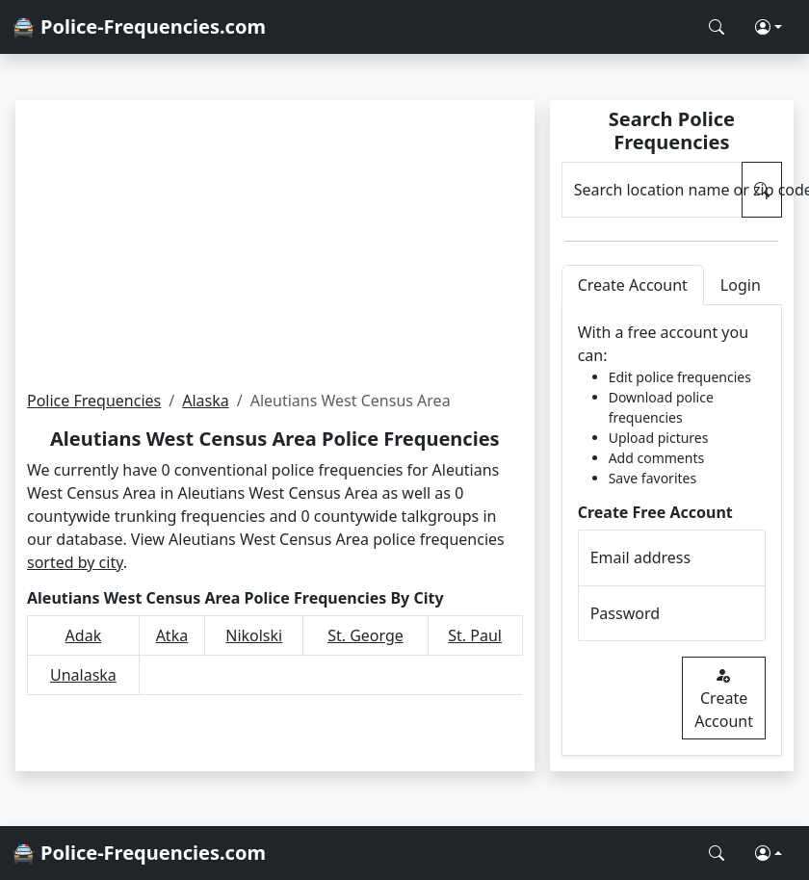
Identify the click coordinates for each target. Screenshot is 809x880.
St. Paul (475, 635)
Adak (83, 635)
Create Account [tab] (633, 285)
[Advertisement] (275, 244)
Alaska (205, 400)
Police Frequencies (94, 400)
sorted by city (75, 562)
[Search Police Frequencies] (716, 27)
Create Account (723, 698)
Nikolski (253, 635)
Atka (172, 635)
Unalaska (83, 675)
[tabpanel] (671, 530)
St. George (365, 635)
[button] (768, 27)
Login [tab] (740, 285)
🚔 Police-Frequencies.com (139, 26)
